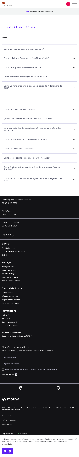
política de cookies (48, 441)
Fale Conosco (7, 292)
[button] (68, 4)
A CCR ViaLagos (8, 247)
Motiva (5, 314)
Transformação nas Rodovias (13, 251)
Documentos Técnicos (11, 280)
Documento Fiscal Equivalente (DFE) (17, 335)
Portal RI (6, 318)
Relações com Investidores (12, 332)
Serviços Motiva (8, 266)
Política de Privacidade (10, 415)
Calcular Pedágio (8, 273)
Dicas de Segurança (10, 277)
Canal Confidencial (10, 302)
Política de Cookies (9, 419)
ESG (4, 254)
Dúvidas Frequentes (10, 295)
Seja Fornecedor (9, 321)
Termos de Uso (7, 423)
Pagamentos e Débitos (11, 299)
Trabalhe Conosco (10, 325)
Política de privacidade (49, 369)
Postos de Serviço (9, 270)
